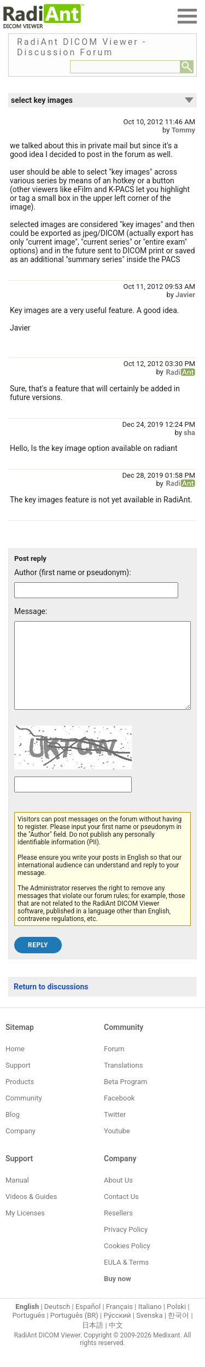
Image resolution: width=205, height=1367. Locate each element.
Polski (176, 1323)
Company (20, 1147)
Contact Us (121, 1213)
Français (119, 1323)
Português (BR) (74, 1332)
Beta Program (125, 1098)
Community (23, 1114)
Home (15, 1065)
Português (28, 1332)
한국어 (178, 1332)
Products (19, 1098)
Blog (12, 1131)
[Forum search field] (125, 66)
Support (18, 1082)
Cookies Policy (127, 1262)
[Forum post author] (96, 590)
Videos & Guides (31, 1213)
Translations (123, 1082)
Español (88, 1323)
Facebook (119, 1114)
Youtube (117, 1147)
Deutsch (57, 1323)
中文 (116, 1341)
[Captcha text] (73, 801)
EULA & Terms (126, 1279)
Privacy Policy (126, 1246)
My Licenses (25, 1229)
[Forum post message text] (102, 673)
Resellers (118, 1229)
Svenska (149, 1332)
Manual (17, 1196)
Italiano (150, 1323)
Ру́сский (117, 1332)
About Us (118, 1196)
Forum (114, 1065)
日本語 (92, 1341)
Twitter (115, 1131)
